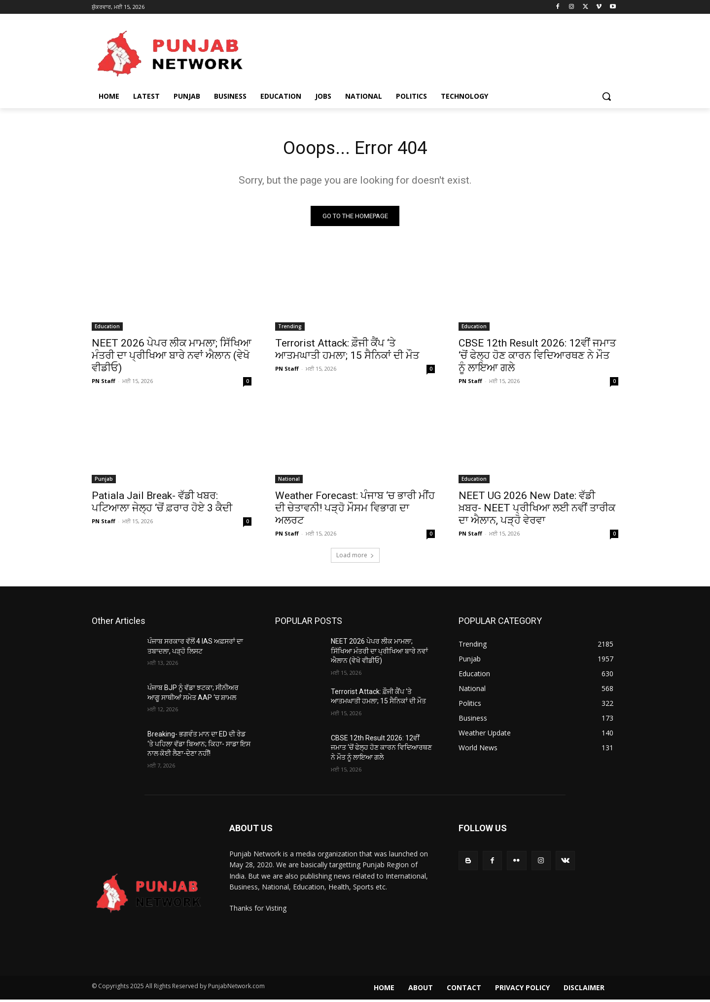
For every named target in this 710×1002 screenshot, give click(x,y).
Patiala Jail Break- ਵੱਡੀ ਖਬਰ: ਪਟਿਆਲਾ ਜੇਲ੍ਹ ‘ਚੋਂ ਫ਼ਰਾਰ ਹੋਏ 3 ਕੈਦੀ (162, 504)
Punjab (104, 481)
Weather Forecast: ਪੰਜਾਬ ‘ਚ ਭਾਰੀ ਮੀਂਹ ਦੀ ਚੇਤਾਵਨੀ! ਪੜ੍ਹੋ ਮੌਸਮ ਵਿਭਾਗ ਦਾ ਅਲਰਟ (355, 510)
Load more (355, 557)
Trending (290, 328)
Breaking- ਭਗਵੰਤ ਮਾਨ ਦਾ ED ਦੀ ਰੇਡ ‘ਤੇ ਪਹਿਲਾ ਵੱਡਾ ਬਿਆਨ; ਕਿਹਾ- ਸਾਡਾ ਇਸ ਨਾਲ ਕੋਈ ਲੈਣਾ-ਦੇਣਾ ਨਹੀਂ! (198, 746)
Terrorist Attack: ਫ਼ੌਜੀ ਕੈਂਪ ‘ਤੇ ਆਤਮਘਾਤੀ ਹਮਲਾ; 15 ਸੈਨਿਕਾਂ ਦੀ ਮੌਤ (347, 352)
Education (107, 328)
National (289, 481)
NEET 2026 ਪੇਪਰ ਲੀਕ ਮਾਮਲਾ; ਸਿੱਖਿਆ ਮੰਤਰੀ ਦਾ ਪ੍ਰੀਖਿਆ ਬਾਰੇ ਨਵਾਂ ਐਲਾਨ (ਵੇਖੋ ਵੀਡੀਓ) (171, 358)
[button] (606, 96)
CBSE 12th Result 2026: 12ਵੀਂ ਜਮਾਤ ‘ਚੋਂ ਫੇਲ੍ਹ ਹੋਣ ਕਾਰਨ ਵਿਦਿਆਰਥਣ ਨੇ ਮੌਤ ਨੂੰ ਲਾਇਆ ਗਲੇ (537, 358)
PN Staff (103, 383)
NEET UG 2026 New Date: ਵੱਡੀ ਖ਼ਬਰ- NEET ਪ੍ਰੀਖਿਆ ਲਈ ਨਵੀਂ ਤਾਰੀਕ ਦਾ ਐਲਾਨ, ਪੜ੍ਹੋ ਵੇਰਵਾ (537, 510)
